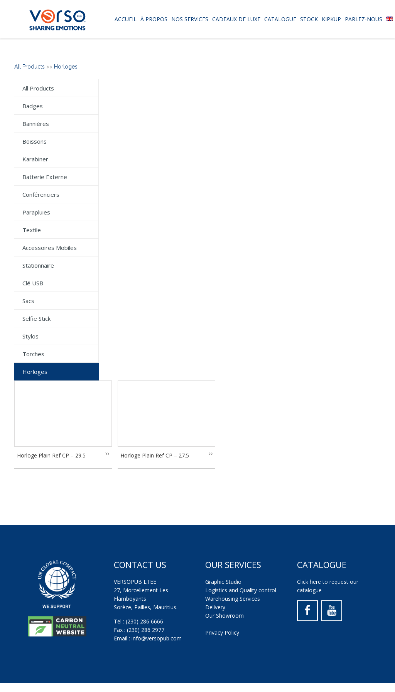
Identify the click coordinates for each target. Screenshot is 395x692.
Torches (33, 354)
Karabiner (35, 159)
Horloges (66, 67)
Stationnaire (38, 265)
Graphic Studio (223, 581)
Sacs (28, 301)
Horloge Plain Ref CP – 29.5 (51, 455)
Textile (31, 230)
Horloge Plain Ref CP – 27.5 (154, 455)
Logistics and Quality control (240, 590)
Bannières (35, 123)
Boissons (34, 141)
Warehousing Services (232, 598)
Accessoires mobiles (49, 247)
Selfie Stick (36, 318)
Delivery (215, 607)
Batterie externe (44, 177)
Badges (32, 106)
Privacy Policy (222, 632)
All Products (29, 67)
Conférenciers (40, 194)
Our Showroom (224, 615)
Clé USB (32, 283)
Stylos (30, 336)
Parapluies (36, 212)
